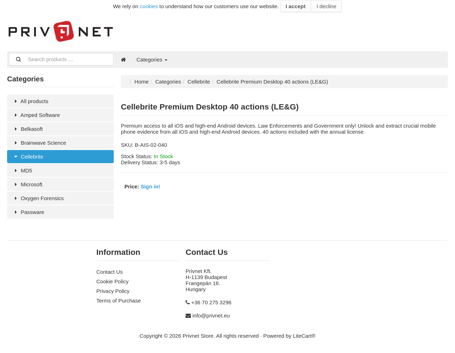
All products (30, 101)
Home (141, 82)
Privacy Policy (112, 291)
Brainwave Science (39, 143)
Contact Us (109, 272)
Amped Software (36, 115)
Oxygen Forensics (38, 198)
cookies (149, 6)
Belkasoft (27, 129)
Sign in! (150, 186)
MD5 (22, 170)
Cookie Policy (112, 281)
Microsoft (27, 184)
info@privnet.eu (211, 315)
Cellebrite (27, 157)
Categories (151, 60)
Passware (28, 212)
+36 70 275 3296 (211, 302)
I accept (296, 6)
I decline (326, 6)
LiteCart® (304, 336)
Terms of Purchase (118, 301)
